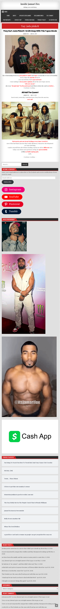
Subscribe (7, 182)
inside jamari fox (30, 3)
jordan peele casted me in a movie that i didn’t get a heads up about (23, 548)
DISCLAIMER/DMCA (38, 16)
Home (8, 16)
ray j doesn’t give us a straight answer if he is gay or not (19, 560)
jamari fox (26, 33)
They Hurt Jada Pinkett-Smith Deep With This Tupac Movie (30, 31)
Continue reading (30, 88)
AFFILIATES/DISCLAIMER (25, 16)
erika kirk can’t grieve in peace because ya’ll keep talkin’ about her (23, 567)
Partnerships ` (7, 20)
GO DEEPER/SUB (53, 20)
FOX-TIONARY (50, 16)
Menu (5, 12)
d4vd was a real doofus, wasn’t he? (13, 570)
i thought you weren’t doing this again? (14, 580)
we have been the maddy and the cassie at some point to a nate (22, 557)
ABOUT (14, 16)
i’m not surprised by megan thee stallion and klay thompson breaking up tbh (26, 551)
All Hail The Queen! (30, 92)
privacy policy (42, 20)
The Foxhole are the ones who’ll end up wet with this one (20, 574)
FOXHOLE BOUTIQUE (29, 20)
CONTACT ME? (18, 20)
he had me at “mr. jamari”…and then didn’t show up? (18, 564)
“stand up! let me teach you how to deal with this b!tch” (19, 577)
